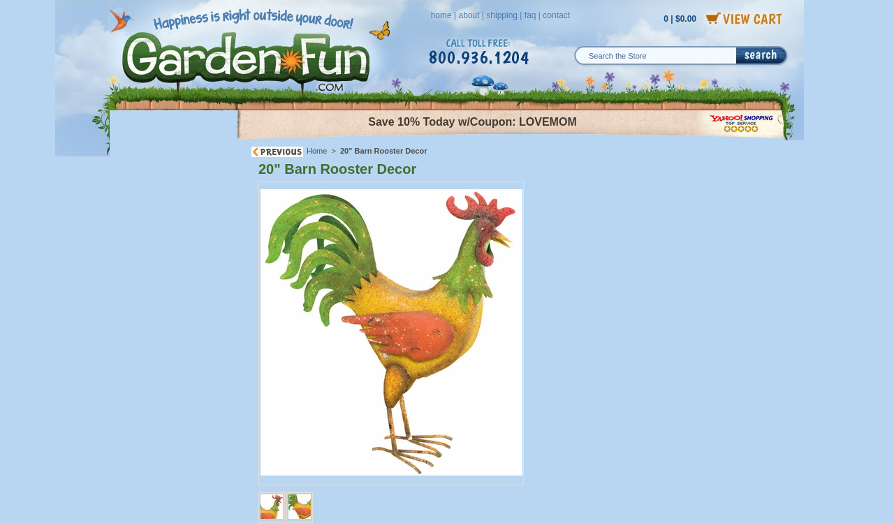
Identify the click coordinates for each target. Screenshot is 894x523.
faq (530, 15)
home (441, 15)
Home (317, 151)
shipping (502, 15)
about (468, 15)
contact (556, 15)
